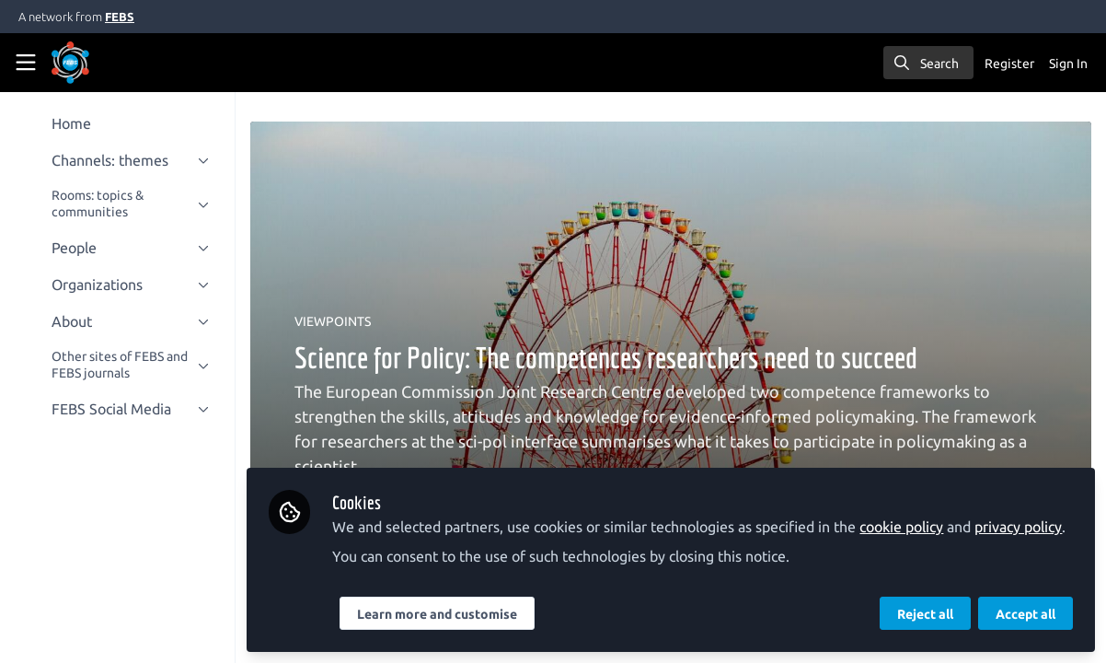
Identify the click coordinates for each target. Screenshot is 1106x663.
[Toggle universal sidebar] (26, 62)
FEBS (119, 16)
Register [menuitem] (1009, 63)
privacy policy (1018, 526)
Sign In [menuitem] (1068, 63)
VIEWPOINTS (332, 321)
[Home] (96, 62)
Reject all (925, 614)
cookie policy (901, 526)
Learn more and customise (437, 614)
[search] (928, 62)
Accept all (1025, 614)
